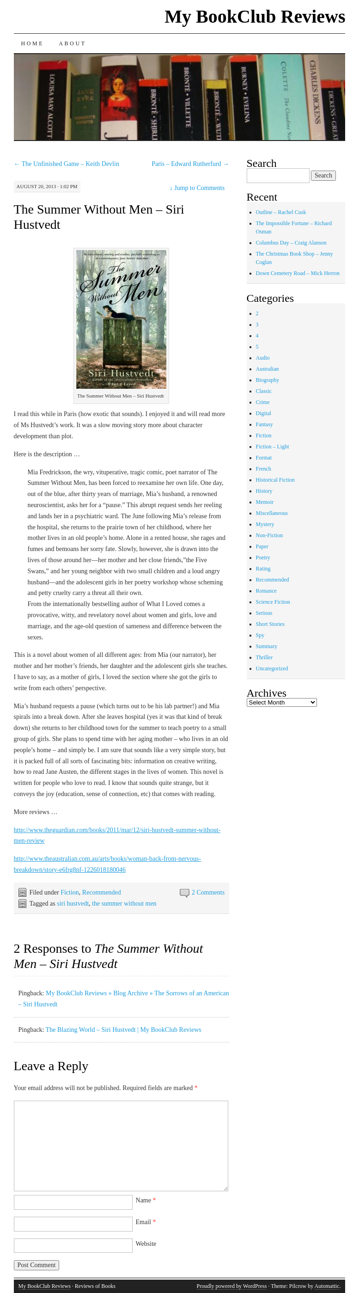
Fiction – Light (272, 446)
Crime (263, 402)
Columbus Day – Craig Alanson (291, 242)
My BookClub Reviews (254, 16)
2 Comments (208, 892)
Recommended (101, 892)
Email (146, 1222)
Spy (260, 635)
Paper (262, 546)
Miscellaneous (272, 513)
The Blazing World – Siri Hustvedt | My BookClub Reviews (123, 1029)
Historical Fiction (275, 480)
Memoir (265, 502)
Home (32, 43)
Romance (266, 591)
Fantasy (264, 424)
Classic (264, 391)
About (72, 43)
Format (264, 457)
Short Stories (270, 624)
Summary (267, 646)
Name (146, 1200)
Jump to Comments (197, 187)
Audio (263, 358)
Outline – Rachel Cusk (281, 212)
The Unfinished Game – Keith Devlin (66, 163)
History (264, 491)
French (263, 469)
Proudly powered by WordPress (232, 1286)
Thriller (264, 657)
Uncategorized (272, 668)
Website (146, 1243)
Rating (263, 568)
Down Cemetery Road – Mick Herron (298, 273)
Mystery (265, 524)
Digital (263, 413)
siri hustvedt (73, 903)
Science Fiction (273, 602)
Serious (264, 613)
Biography (268, 380)
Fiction (70, 892)
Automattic (326, 1286)
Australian (267, 369)
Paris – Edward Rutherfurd (190, 163)
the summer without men (124, 903)
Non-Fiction (269, 535)
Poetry (263, 557)
